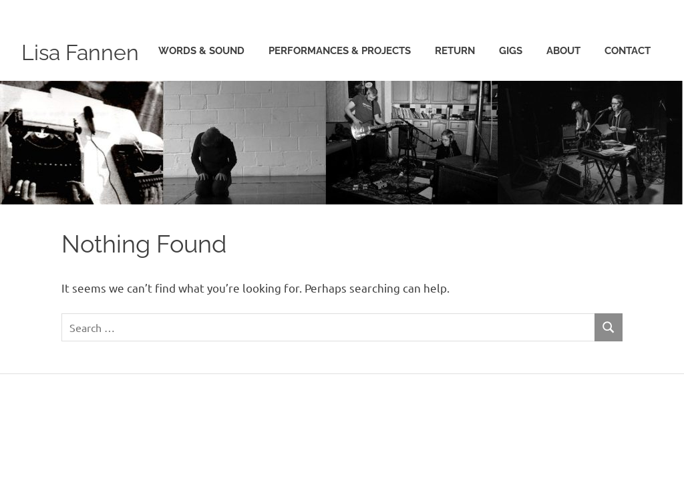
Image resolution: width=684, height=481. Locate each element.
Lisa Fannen (90, 51)
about (563, 100)
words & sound (201, 100)
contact (628, 100)
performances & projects (340, 100)
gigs (510, 100)
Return (455, 100)
